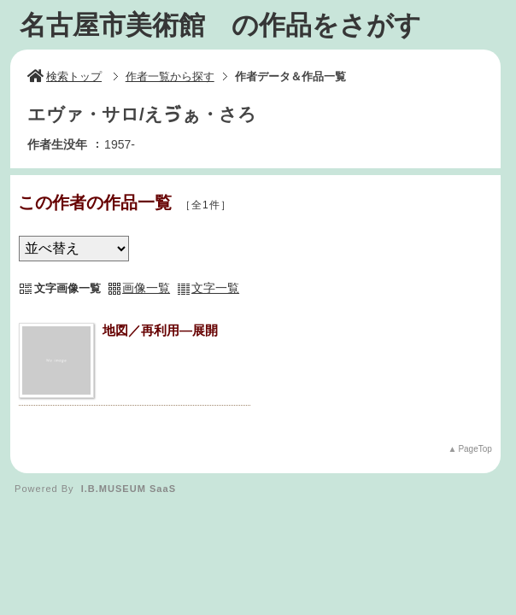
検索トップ (64, 76)
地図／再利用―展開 (160, 330)
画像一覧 (146, 288)
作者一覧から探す (170, 76)
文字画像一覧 (67, 288)
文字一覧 (215, 288)
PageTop (474, 449)
